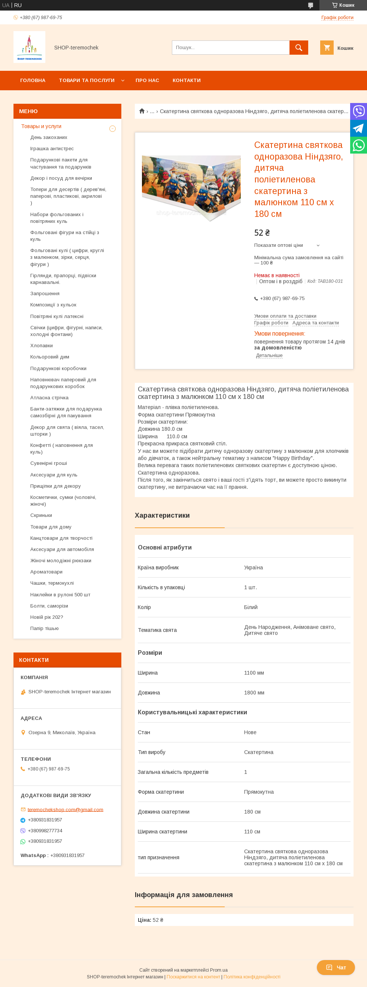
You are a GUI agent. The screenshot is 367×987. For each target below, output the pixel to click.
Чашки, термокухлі (52, 583)
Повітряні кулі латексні (57, 316)
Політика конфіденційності (252, 977)
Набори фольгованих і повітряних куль (57, 218)
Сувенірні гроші (48, 463)
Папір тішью (44, 628)
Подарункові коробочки (58, 368)
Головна (32, 80)
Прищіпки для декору (55, 486)
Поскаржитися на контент (193, 977)
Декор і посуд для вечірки (61, 178)
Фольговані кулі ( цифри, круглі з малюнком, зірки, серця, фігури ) (67, 257)
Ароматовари (46, 572)
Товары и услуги (41, 126)
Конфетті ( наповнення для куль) (61, 448)
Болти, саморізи (49, 606)
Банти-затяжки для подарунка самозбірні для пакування (66, 412)
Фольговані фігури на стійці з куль (64, 236)
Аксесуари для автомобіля (62, 549)
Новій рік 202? (46, 617)
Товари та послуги (87, 80)
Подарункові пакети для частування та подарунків (60, 163)
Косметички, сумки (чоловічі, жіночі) (63, 500)
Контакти (187, 80)
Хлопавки (41, 345)
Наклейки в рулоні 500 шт (60, 594)
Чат (336, 967)
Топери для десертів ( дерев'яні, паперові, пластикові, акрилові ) (68, 196)
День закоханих (48, 137)
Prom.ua (219, 970)
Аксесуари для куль (54, 475)
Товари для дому (51, 527)
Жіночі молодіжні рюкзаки (60, 560)
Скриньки (41, 515)
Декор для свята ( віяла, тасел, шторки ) (67, 430)
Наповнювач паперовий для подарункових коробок (63, 383)
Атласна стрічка (49, 397)
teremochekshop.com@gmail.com (65, 809)
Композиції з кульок (53, 305)
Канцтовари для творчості (61, 538)
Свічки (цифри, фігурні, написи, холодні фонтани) (66, 331)
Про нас (147, 80)
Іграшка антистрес (52, 148)
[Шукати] (298, 47)
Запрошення (45, 293)
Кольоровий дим (49, 357)
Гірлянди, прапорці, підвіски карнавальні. (63, 279)
